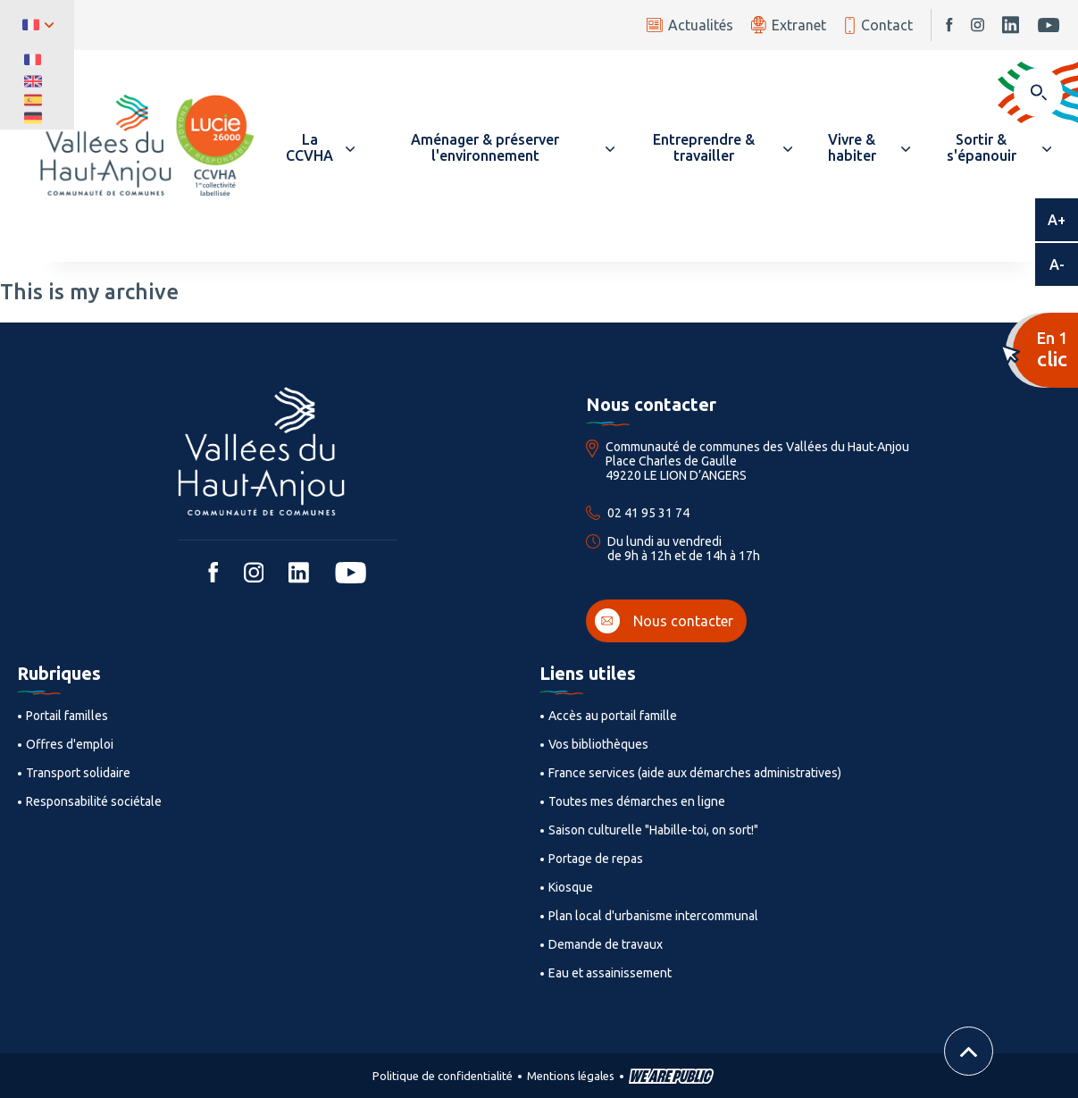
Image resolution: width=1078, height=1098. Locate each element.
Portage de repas (595, 858)
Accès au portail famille (612, 715)
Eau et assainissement (610, 973)
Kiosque (570, 887)
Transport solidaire (78, 773)
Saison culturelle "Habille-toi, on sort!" (653, 830)
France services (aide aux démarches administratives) (694, 773)
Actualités (690, 25)
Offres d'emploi (69, 744)
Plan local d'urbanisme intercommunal (653, 916)
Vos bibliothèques (598, 744)
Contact (878, 25)
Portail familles (67, 715)
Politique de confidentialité (442, 1075)
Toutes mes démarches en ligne (636, 801)
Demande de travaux (605, 944)
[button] (318, 147)
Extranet (788, 24)
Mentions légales (570, 1075)
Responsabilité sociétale (94, 801)
